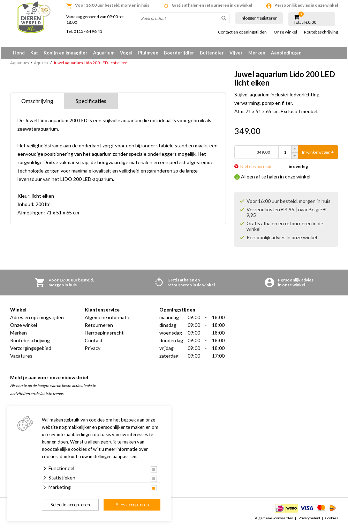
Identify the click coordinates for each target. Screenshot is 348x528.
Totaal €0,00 (305, 22)
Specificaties (91, 102)
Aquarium (103, 53)
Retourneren (99, 326)
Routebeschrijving (321, 32)
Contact (94, 342)
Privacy (92, 349)
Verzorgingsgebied (30, 349)
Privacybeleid (309, 519)
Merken (256, 53)
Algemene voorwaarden (274, 519)
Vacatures (21, 357)
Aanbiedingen (286, 53)
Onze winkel (285, 32)
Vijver (236, 53)
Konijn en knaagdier (66, 53)
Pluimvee (148, 53)
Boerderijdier (179, 53)
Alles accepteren (132, 504)
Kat (34, 53)
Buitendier (212, 53)
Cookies (331, 519)
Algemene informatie (107, 319)
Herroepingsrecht (104, 334)
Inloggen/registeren (259, 18)
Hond (19, 53)
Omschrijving (37, 102)
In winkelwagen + (318, 153)
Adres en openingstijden (37, 319)
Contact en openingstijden (242, 32)
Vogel (126, 53)
